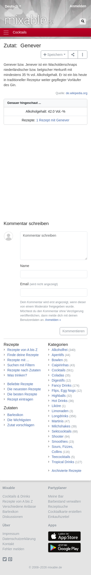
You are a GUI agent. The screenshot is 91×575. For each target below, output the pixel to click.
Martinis (58, 421)
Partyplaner (57, 488)
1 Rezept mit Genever (52, 120)
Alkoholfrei (59, 350)
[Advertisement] (45, 175)
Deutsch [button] (11, 6)
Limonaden (60, 411)
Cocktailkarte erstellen (65, 512)
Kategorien (58, 344)
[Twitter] (5, 559)
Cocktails (59, 370)
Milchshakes (61, 426)
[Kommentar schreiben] (53, 245)
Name (24, 266)
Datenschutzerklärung (19, 539)
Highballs (59, 396)
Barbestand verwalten (64, 501)
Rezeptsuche (58, 506)
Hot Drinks (59, 401)
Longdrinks (60, 416)
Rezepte (11, 344)
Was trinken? (17, 375)
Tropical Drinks (63, 462)
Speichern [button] (53, 55)
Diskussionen (13, 517)
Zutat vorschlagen (20, 425)
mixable (29, 19)
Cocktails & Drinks (16, 496)
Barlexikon (15, 415)
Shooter (58, 436)
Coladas (58, 375)
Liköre (56, 406)
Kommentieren (73, 331)
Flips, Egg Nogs (64, 390)
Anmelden (78, 6)
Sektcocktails (62, 431)
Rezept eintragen (20, 399)
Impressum (11, 534)
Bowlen (57, 360)
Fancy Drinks (62, 385)
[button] (83, 54)
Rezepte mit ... (18, 360)
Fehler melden (14, 549)
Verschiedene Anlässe (19, 506)
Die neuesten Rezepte (24, 389)
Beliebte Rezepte (20, 384)
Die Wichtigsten (19, 420)
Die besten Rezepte (22, 394)
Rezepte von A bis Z (22, 350)
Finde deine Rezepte (23, 355)
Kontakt (8, 544)
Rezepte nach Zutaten (24, 370)
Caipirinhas (60, 365)
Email (39, 284)
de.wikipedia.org (76, 93)
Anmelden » (53, 320)
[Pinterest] (11, 559)
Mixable (9, 488)
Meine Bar (56, 496)
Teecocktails (61, 457)
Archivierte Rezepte (66, 471)
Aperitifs (58, 355)
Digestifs (58, 380)
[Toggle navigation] (45, 32)
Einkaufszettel (58, 517)
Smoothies (60, 441)
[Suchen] (82, 21)
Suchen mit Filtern (21, 365)
